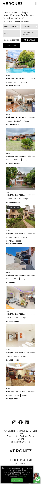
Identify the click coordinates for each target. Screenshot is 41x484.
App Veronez (20, 463)
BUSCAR (29, 40)
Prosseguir (17, 480)
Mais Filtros (11, 46)
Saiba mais (22, 476)
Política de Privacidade (20, 459)
